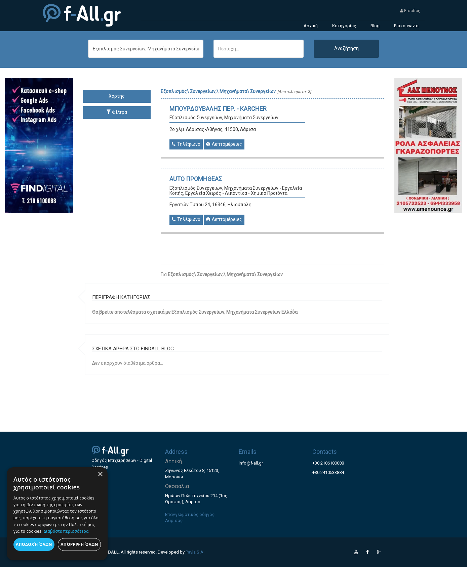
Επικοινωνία (406, 25)
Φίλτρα (116, 112)
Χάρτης (117, 96)
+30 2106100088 (328, 463)
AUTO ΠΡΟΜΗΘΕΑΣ (195, 178)
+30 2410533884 (328, 472)
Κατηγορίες (344, 25)
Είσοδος (410, 10)
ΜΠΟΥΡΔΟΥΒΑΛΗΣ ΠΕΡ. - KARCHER (218, 108)
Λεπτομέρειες (224, 144)
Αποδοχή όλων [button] (34, 544)
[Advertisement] (428, 314)
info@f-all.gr (251, 463)
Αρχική (311, 25)
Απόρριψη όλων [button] (79, 544)
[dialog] (57, 513)
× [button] (100, 474)
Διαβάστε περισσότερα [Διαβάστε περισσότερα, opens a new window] (66, 531)
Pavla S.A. (195, 552)
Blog (375, 25)
